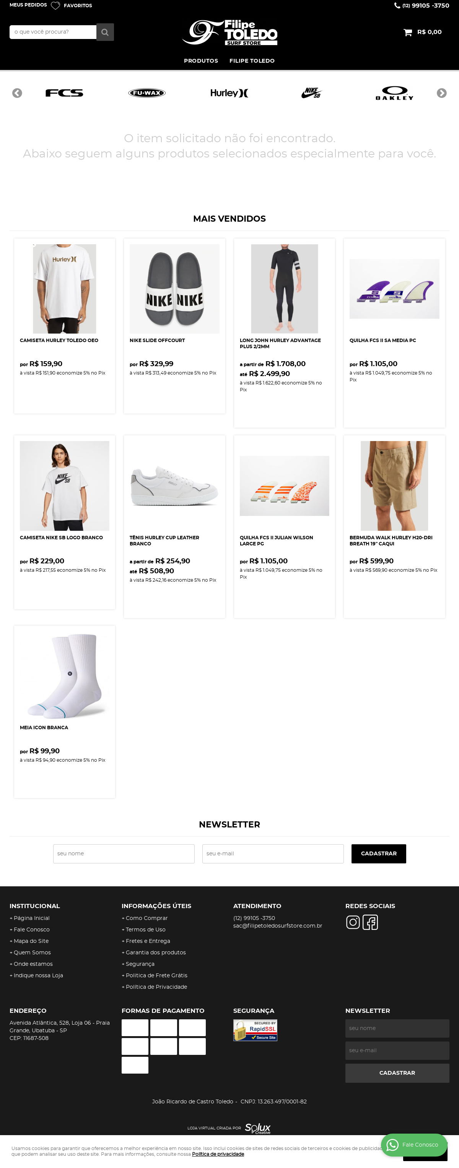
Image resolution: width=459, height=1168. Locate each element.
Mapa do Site (31, 941)
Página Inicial (32, 918)
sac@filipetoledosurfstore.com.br (277, 926)
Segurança (140, 964)
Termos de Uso (146, 930)
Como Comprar (147, 918)
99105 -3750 (425, 6)
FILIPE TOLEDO (252, 61)
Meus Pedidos (28, 5)
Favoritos (78, 5)
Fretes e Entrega (148, 941)
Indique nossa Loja (38, 975)
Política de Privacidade (156, 987)
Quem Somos (32, 952)
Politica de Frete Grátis (156, 975)
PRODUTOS (201, 61)
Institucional (35, 906)
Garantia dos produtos (156, 952)
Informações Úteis (156, 906)
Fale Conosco (32, 930)
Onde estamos (33, 964)
